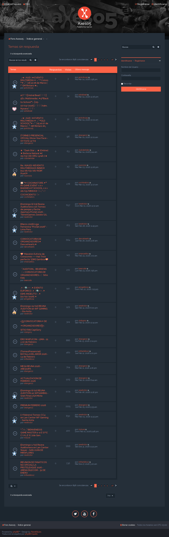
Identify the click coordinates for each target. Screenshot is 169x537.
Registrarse (140, 61)
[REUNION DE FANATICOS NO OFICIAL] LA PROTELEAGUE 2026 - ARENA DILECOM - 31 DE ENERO (33, 467)
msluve (27, 438)
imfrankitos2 (29, 359)
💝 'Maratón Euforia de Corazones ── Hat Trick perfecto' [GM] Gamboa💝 (34, 257)
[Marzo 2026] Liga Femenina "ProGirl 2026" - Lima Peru (33, 227)
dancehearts (29, 247)
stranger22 (28, 143)
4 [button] (104, 60)
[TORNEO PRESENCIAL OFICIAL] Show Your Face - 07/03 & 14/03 (34, 138)
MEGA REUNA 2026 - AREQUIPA (30, 367)
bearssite (28, 280)
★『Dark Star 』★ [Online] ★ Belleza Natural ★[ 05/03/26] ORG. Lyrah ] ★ (34, 153)
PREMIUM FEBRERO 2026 (33, 405)
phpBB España (31, 534)
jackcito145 (28, 88)
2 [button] (98, 60)
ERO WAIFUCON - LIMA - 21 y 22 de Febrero (34, 340)
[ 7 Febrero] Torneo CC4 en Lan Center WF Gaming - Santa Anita (34, 417)
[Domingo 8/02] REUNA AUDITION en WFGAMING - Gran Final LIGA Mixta (34, 393)
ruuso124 (28, 176)
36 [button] (112, 60)
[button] (91, 59)
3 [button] (101, 60)
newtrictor (28, 217)
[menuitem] (26, 4)
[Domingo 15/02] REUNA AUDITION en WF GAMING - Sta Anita (33, 309)
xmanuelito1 (29, 262)
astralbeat (28, 111)
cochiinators (29, 197)
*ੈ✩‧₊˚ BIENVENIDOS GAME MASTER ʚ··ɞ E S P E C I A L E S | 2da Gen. (34, 432)
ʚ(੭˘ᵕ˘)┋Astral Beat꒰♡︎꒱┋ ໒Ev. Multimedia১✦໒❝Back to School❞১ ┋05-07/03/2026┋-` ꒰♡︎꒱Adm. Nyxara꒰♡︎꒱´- (34, 102)
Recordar (128, 84)
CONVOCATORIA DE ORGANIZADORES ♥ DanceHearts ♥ (30, 242)
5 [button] (107, 60)
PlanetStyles (36, 532)
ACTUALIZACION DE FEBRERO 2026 (31, 379)
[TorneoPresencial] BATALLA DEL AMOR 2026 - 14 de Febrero (34, 354)
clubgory (28, 332)
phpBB (16, 532)
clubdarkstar (29, 158)
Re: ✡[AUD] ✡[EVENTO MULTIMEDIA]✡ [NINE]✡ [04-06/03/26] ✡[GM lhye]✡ (32, 169)
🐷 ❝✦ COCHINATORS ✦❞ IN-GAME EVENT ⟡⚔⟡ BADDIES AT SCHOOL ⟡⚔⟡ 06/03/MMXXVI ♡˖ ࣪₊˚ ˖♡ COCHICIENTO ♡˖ (34, 189)
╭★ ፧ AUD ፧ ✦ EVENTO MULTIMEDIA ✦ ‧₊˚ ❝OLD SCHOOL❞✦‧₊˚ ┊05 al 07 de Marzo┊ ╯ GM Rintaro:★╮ (34, 122)
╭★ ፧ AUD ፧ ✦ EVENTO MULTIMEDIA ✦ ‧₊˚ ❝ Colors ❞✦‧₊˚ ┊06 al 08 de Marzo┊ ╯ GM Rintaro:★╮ (34, 81)
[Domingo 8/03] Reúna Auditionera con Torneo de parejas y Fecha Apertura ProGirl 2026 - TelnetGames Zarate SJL (33, 209)
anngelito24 (29, 299)
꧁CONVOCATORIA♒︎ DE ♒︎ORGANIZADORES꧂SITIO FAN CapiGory (33, 325)
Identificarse (126, 61)
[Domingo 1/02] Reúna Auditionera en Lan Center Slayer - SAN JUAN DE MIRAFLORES (34, 448)
